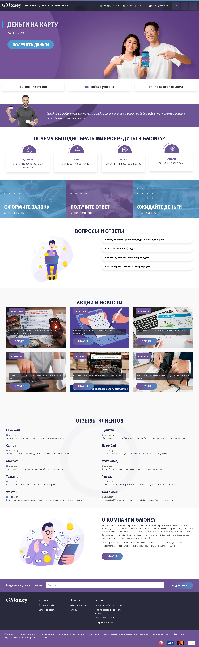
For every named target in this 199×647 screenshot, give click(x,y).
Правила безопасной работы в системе (108, 611)
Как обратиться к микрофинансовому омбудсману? (97, 375)
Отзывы (73, 609)
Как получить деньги (35, 5)
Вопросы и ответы (47, 609)
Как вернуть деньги (58, 5)
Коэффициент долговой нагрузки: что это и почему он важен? (35, 377)
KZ (185, 5)
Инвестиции (99, 600)
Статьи (73, 614)
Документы (75, 600)
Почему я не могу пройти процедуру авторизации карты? (147, 239)
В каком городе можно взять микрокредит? (147, 266)
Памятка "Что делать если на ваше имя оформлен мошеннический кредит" (33, 332)
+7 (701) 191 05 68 (134, 5)
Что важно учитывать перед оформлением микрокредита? (93, 332)
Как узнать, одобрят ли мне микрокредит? (147, 257)
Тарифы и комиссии (103, 622)
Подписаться (179, 585)
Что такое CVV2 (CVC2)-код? (147, 248)
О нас (41, 614)
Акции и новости (78, 605)
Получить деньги (30, 44)
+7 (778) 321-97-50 (112, 5)
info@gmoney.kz (160, 5)
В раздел (19, 341)
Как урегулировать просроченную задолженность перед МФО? (163, 377)
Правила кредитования (104, 617)
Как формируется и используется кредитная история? (162, 330)
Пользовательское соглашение (108, 605)
